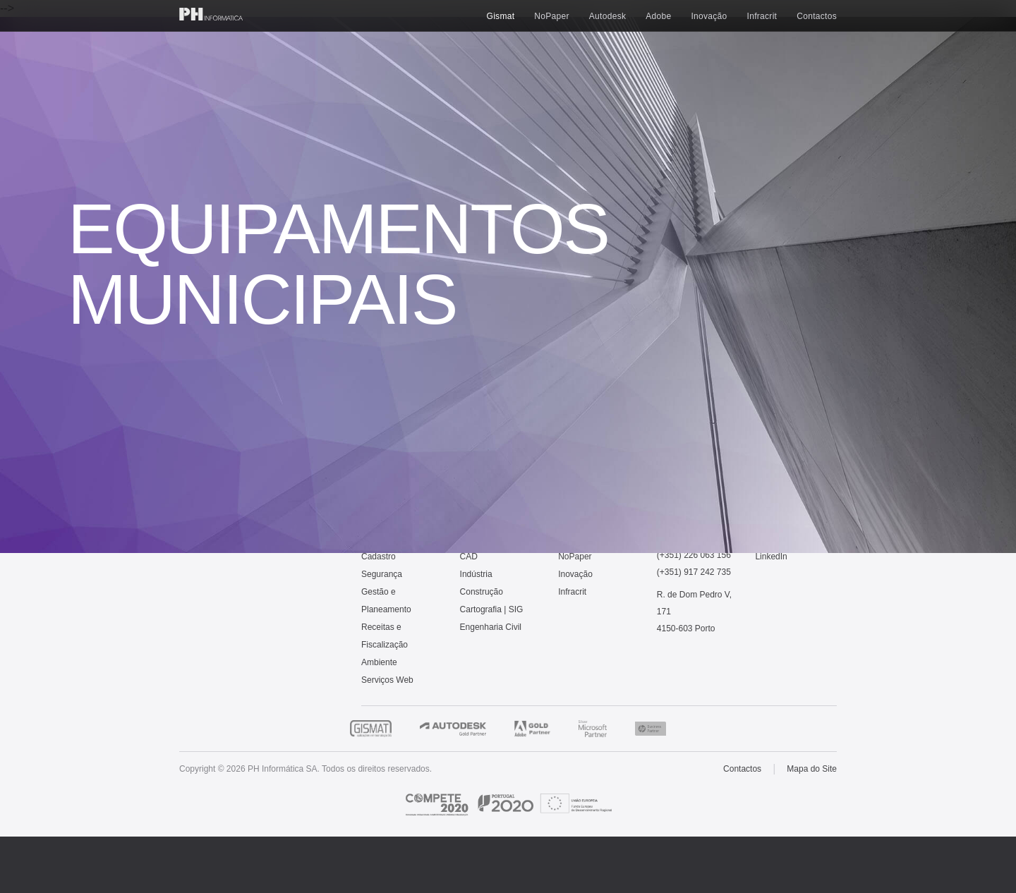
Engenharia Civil (490, 627)
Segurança (381, 574)
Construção (481, 592)
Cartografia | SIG (492, 609)
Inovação (709, 16)
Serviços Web (387, 680)
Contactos (817, 16)
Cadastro (378, 556)
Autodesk (607, 16)
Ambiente (379, 662)
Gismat (501, 16)
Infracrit (762, 16)
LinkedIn (771, 556)
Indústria (476, 574)
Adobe (658, 16)
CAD (469, 556)
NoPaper (551, 16)
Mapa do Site (812, 769)
